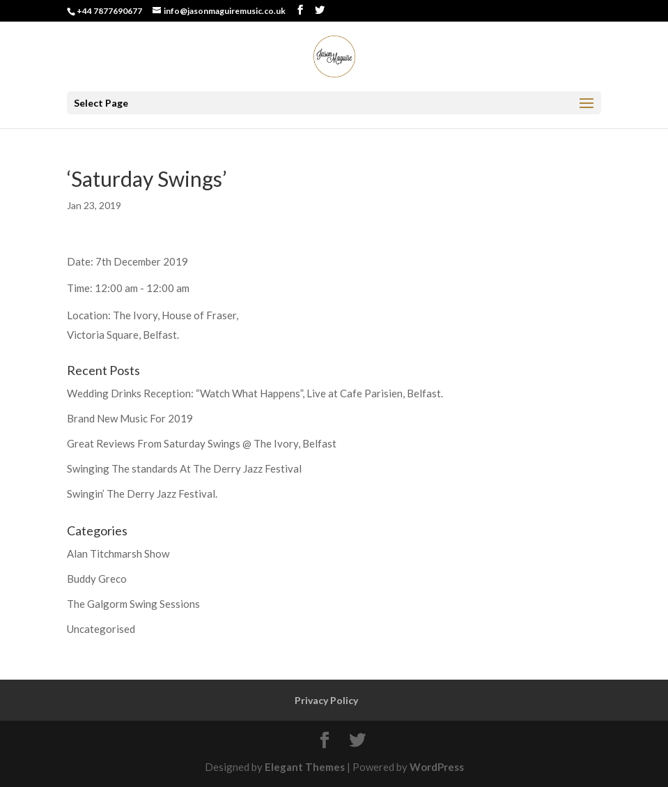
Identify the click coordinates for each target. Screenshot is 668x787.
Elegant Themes (305, 767)
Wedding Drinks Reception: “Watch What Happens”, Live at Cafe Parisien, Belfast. (255, 393)
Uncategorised (101, 628)
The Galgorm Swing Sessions (133, 603)
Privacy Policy (326, 700)
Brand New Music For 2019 (130, 418)
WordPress (437, 767)
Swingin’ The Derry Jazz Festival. (142, 493)
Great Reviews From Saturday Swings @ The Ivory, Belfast (201, 443)
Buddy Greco (97, 578)
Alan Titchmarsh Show (118, 553)
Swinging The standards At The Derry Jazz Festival (184, 468)
